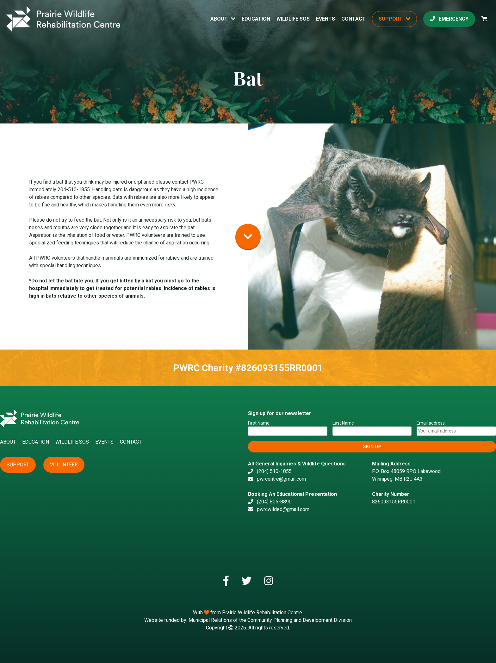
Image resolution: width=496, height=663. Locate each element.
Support (391, 19)
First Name (259, 423)
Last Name (343, 423)
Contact (353, 19)
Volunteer (64, 465)
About (219, 19)
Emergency (449, 19)
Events (325, 19)
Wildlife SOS (293, 19)
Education (256, 19)
